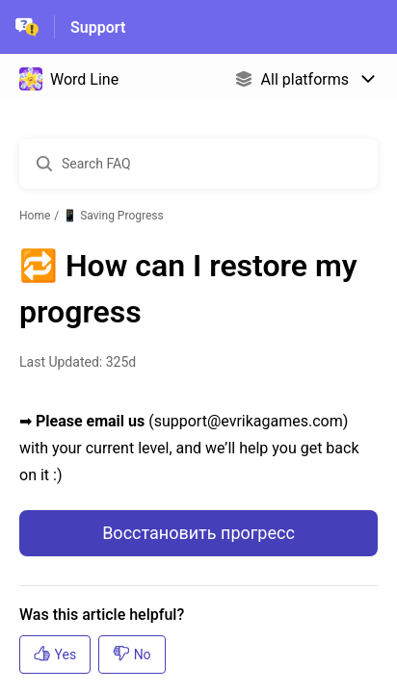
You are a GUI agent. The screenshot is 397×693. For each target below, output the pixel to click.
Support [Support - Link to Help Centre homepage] (97, 27)
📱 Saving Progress (113, 215)
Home (34, 215)
